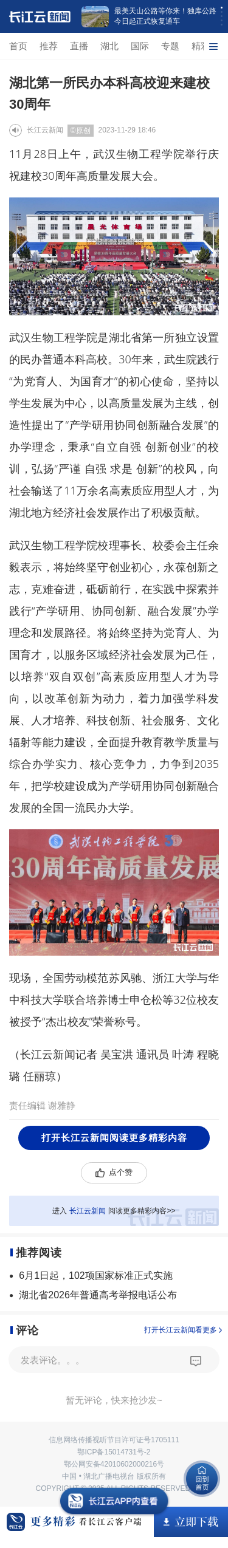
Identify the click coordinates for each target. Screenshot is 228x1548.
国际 (140, 46)
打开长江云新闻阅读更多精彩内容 (114, 1137)
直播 (79, 46)
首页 (18, 46)
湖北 (109, 46)
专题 (170, 46)
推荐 (49, 46)
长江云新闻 (45, 130)
